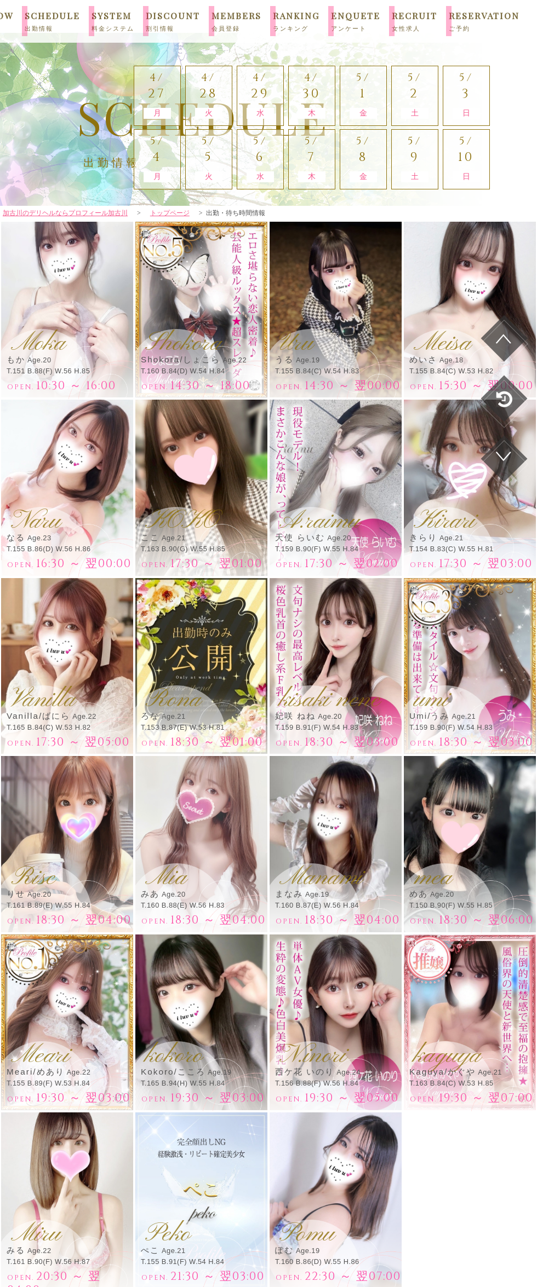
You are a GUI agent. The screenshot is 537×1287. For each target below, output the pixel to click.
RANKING (296, 21)
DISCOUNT (173, 21)
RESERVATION (484, 21)
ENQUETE (355, 21)
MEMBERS (236, 21)
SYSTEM (113, 21)
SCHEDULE (52, 21)
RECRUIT (414, 21)
